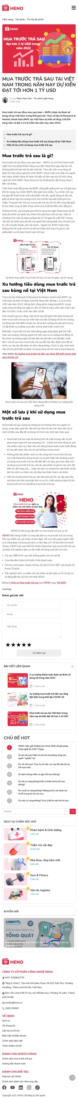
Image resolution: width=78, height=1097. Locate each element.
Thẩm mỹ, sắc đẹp (41, 845)
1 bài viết (34, 894)
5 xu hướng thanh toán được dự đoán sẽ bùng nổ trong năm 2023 (49, 676)
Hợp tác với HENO (11, 1076)
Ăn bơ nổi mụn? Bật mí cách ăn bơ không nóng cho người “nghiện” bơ (42, 757)
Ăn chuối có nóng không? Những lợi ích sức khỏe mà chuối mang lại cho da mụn (42, 792)
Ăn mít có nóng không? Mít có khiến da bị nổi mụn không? (41, 783)
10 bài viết (35, 849)
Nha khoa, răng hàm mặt (45, 860)
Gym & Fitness (39, 875)
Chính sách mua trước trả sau (17, 1058)
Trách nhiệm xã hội (12, 1045)
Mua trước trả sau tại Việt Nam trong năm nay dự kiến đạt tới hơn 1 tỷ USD (48, 715)
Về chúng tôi (8, 1025)
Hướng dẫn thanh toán (14, 1063)
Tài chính (20, 19)
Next (76, 699)
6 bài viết (34, 864)
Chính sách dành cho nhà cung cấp (20, 1081)
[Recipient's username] (36, 811)
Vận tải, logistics (40, 890)
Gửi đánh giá (39, 653)
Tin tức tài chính (35, 19)
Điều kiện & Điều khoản (14, 1035)
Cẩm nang (7, 19)
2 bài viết (34, 834)
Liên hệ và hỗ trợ (10, 1030)
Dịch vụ (6, 1020)
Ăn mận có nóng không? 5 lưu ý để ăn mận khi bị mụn (43, 800)
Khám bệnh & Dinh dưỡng (45, 830)
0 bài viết (34, 879)
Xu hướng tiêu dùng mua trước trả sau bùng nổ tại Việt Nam (39, 141)
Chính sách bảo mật (12, 1040)
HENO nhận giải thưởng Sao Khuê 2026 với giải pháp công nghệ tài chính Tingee (43, 748)
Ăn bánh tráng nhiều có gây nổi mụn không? (39, 774)
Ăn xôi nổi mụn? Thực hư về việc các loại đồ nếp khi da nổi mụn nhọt (44, 766)
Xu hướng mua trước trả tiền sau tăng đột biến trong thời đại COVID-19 (48, 695)
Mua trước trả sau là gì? (19, 134)
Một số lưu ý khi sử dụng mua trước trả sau (29, 145)
